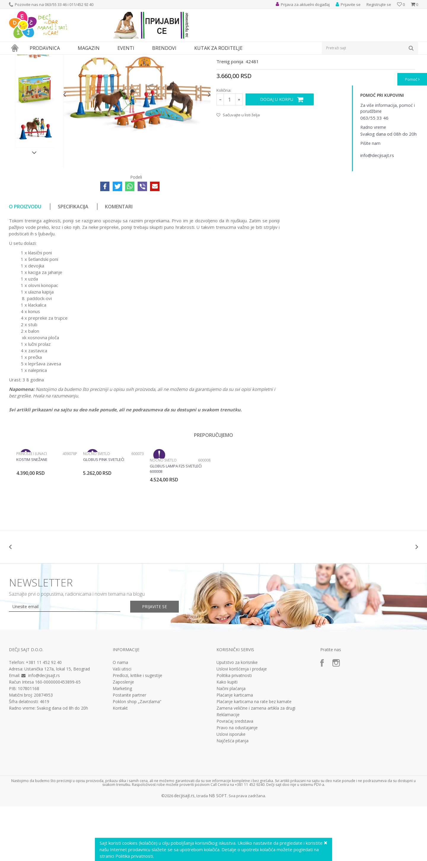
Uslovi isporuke (231, 789)
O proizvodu (25, 261)
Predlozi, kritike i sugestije (137, 730)
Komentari (119, 261)
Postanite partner (129, 749)
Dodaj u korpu (276, 154)
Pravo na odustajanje (237, 782)
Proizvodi (36, 58)
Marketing (122, 743)
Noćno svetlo (96, 508)
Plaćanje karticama (234, 749)
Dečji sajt (16, 58)
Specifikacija (73, 261)
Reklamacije (228, 769)
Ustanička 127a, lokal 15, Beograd (57, 723)
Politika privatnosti (234, 730)
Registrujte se (379, 4)
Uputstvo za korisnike (237, 717)
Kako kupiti (227, 736)
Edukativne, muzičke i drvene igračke (109, 58)
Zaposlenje (123, 736)
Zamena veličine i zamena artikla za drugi (255, 762)
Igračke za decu (61, 58)
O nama (120, 717)
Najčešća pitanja (232, 795)
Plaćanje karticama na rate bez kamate (253, 756)
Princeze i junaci (31, 508)
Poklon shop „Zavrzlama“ (137, 756)
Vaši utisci (122, 723)
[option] (34, 103)
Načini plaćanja (231, 743)
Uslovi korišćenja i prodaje (241, 723)
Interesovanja (155, 58)
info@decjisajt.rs (44, 730)
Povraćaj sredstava (234, 775)
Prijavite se (154, 661)
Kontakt (120, 762)
